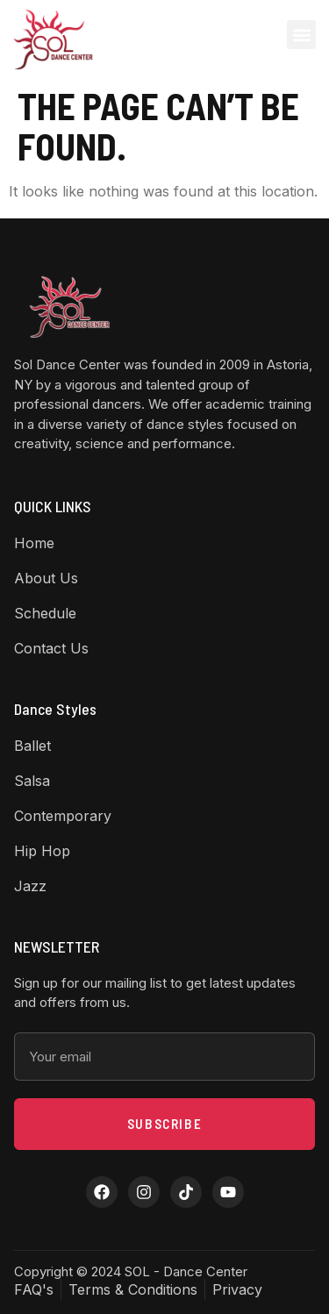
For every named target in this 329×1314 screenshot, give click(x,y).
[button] (301, 34)
